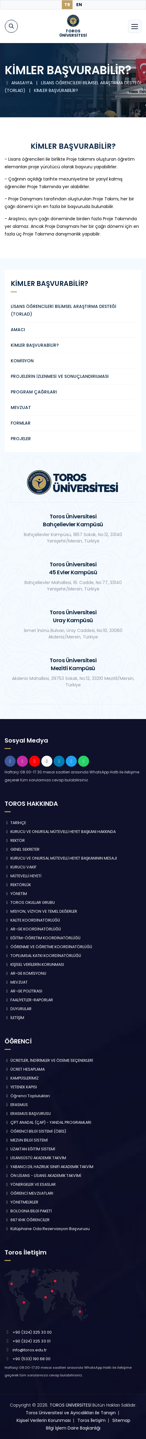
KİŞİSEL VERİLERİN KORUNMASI (34, 964)
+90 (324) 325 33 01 (32, 1341)
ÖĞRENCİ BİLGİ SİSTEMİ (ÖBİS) (35, 1131)
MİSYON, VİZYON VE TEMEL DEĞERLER (41, 911)
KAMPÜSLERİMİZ (22, 1078)
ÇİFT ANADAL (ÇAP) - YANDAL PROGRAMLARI (48, 1122)
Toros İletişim (91, 1420)
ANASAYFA (19, 83)
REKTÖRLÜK (18, 884)
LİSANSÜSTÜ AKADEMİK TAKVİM (35, 1157)
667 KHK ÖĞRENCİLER (27, 1219)
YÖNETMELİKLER (21, 1202)
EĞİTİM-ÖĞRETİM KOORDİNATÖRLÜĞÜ (42, 937)
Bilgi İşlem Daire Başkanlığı (73, 1428)
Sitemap (121, 1420)
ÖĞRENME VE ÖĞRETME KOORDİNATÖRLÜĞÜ (48, 946)
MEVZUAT (21, 407)
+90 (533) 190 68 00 (32, 1358)
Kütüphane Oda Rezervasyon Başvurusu (47, 1228)
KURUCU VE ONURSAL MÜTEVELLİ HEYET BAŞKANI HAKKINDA (60, 831)
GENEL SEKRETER (22, 849)
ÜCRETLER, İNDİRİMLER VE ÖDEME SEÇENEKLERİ (49, 1060)
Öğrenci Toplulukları (27, 1095)
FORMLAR (21, 423)
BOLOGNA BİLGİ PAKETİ (28, 1211)
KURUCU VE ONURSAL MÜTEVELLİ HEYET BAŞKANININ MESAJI (61, 858)
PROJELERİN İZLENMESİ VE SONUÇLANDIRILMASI (60, 376)
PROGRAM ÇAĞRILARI (34, 392)
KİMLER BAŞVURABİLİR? (56, 90)
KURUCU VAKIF (20, 867)
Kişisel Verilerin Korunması (44, 1420)
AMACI (18, 330)
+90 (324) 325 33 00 (32, 1332)
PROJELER (21, 439)
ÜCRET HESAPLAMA (25, 1069)
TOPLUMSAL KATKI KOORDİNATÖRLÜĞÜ (43, 955)
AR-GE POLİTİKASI (23, 991)
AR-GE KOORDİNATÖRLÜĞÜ (33, 929)
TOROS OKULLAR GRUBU (30, 902)
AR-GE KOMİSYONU (25, 973)
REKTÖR (15, 840)
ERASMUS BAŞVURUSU (28, 1113)
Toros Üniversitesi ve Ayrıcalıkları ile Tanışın (71, 1413)
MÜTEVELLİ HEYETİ (23, 875)
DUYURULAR (18, 1008)
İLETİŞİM (14, 1017)
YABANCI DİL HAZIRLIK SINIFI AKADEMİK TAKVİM (49, 1166)
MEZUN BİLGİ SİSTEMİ (26, 1140)
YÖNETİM (16, 893)
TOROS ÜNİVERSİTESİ (70, 1405)
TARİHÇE (15, 822)
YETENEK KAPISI (21, 1087)
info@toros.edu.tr (30, 1350)
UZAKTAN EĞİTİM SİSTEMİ (30, 1149)
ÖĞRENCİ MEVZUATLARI (29, 1193)
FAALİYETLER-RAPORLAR (29, 1000)
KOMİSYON (22, 361)
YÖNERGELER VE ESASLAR (30, 1184)
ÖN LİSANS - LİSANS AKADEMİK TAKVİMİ (43, 1175)
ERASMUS (16, 1104)
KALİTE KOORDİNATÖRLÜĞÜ (32, 920)
